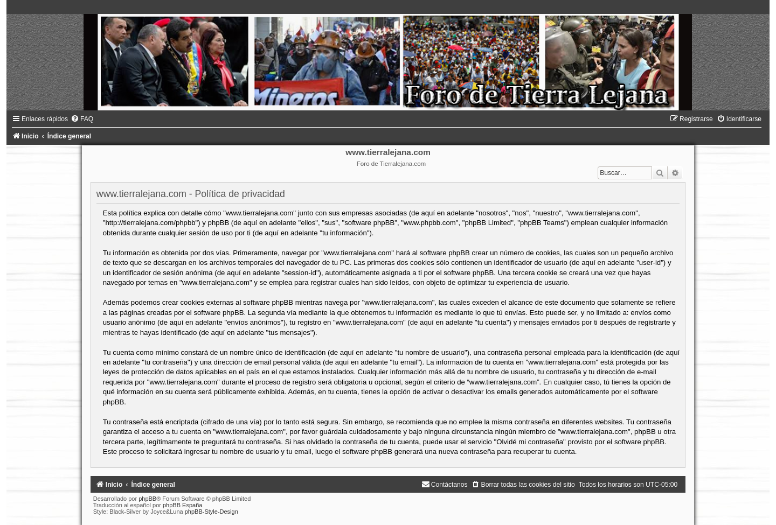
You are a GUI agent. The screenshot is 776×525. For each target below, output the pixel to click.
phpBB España (182, 505)
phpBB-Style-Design (211, 511)
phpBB (147, 498)
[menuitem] (82, 119)
